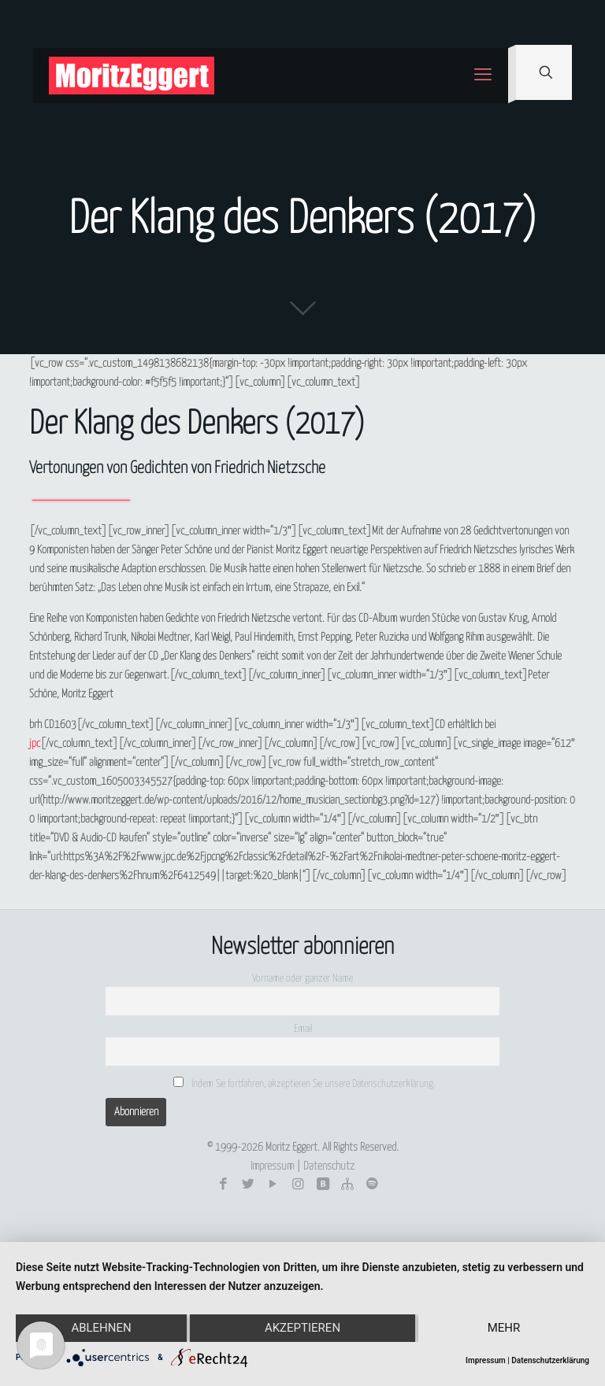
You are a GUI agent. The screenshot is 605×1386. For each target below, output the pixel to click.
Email (303, 1029)
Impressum (272, 1166)
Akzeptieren (302, 1328)
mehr (504, 1328)
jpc (34, 743)
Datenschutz (328, 1166)
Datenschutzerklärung (550, 1360)
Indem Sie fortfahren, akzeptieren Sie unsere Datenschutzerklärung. (304, 1083)
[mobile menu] (483, 75)
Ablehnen (101, 1328)
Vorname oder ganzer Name (302, 979)
